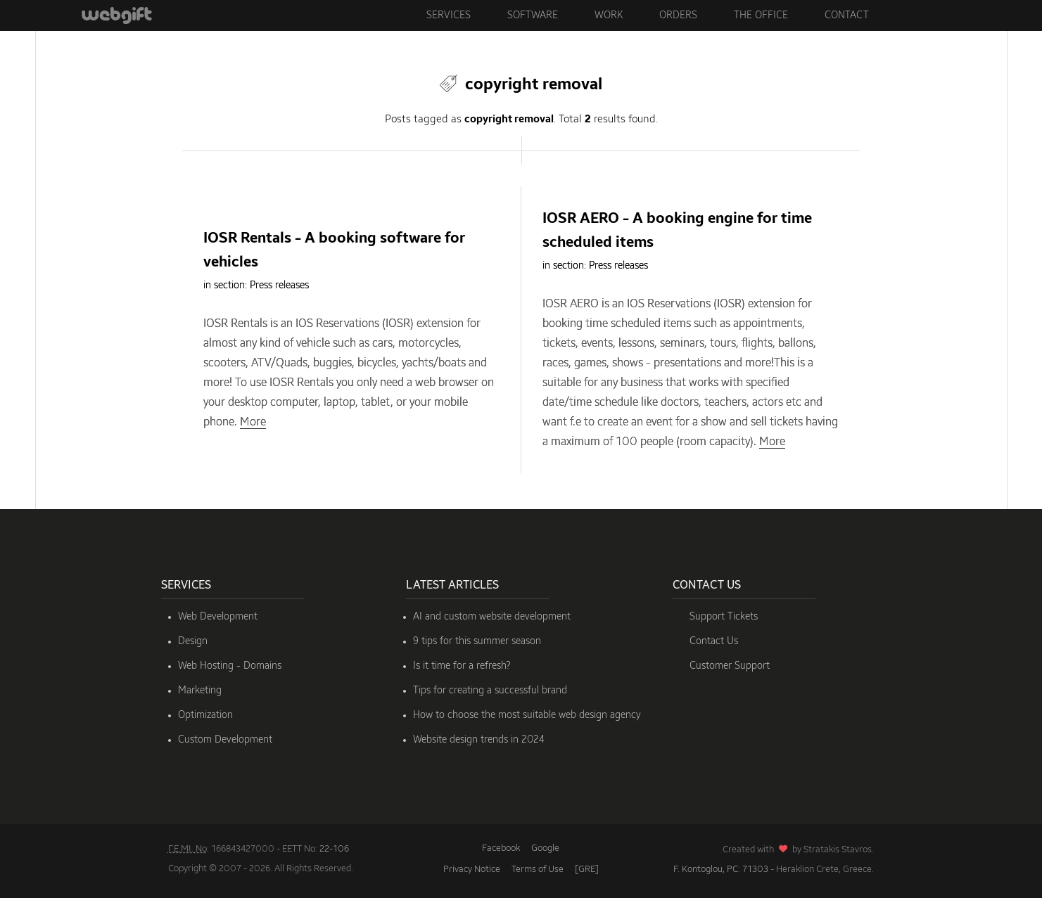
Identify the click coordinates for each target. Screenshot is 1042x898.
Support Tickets (724, 617)
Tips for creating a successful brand (490, 690)
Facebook (501, 848)
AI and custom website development (492, 617)
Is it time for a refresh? (462, 666)
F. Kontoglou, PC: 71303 (720, 869)
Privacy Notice (471, 869)
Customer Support (730, 666)
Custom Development (225, 740)
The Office (761, 15)
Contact (847, 15)
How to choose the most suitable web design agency (527, 715)
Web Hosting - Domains (229, 666)
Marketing (200, 690)
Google (545, 848)
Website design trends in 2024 (479, 740)
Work (609, 15)
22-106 (334, 849)
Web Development (218, 617)
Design (193, 641)
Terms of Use (538, 869)
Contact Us (714, 641)
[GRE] (587, 869)
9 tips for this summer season (477, 641)
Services (448, 15)
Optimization (205, 715)
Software (532, 15)
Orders (678, 15)
